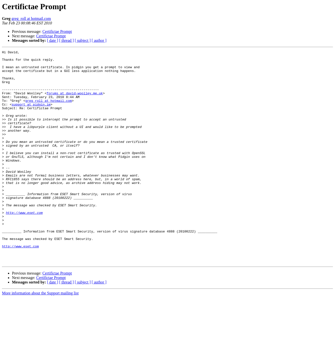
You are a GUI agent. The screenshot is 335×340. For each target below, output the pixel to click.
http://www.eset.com (24, 245)
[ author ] (99, 40)
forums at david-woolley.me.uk (74, 102)
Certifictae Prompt (57, 31)
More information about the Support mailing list (40, 336)
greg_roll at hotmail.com (31, 18)
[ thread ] (66, 40)
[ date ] (52, 40)
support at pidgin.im (31, 115)
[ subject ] (83, 40)
